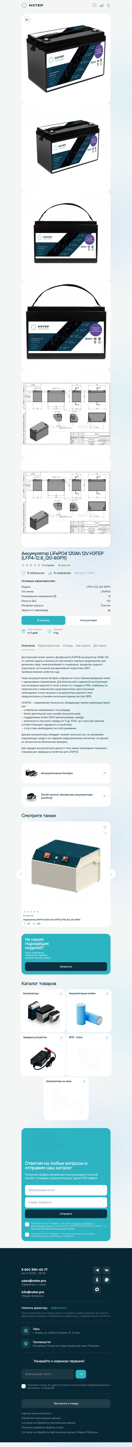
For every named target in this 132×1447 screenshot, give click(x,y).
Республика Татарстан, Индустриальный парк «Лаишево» (66, 1350)
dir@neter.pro (59, 1312)
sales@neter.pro (33, 1285)
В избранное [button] (32, 573)
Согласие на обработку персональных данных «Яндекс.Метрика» (59, 1437)
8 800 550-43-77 (34, 1274)
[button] (105, 831)
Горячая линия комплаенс (36, 1418)
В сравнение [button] (59, 573)
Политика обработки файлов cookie (42, 1432)
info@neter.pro (32, 1297)
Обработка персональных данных (41, 1422)
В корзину (43, 620)
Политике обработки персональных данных (53, 1233)
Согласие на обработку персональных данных (48, 1427)
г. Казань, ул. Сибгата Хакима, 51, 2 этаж (56, 1337)
